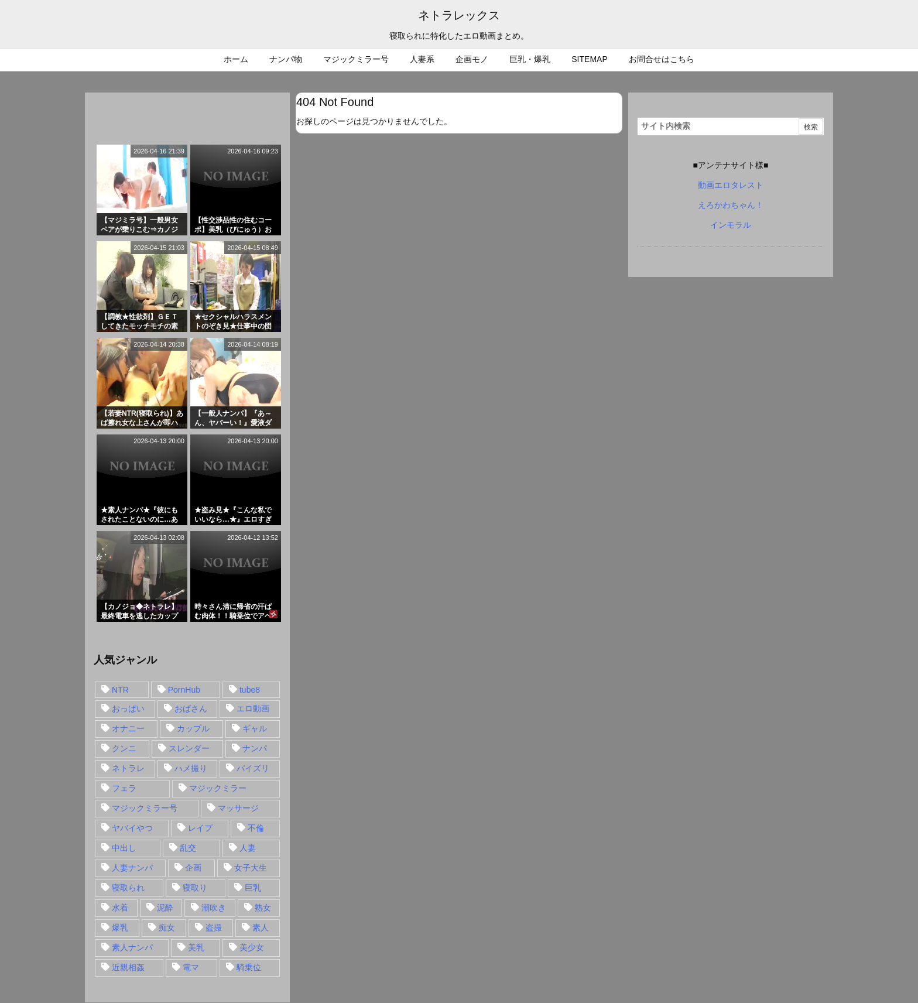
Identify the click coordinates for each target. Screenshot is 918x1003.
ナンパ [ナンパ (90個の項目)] (254, 748)
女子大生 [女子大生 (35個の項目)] (250, 867)
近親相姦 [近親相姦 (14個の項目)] (128, 967)
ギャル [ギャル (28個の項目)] (254, 728)
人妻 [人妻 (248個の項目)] (247, 848)
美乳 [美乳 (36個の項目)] (196, 947)
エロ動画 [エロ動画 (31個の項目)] (253, 708)
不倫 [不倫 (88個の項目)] (256, 828)
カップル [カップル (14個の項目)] (193, 728)
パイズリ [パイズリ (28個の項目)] (253, 768)
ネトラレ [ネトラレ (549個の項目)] (128, 768)
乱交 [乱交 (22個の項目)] (188, 848)
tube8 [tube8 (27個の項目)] (249, 689)
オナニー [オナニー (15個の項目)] (128, 728)
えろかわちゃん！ (730, 205)
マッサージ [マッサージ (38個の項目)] (238, 808)
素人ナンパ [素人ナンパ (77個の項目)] (132, 947)
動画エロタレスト (730, 185)
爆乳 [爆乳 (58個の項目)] (120, 927)
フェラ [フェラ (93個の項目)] (124, 788)
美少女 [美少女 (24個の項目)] (251, 947)
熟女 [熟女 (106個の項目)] (263, 907)
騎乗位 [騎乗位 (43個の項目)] (249, 967)
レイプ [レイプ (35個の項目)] (200, 828)
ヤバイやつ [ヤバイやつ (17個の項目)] (132, 828)
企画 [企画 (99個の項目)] (193, 867)
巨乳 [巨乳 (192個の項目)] (253, 887)
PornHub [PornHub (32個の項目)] (184, 689)
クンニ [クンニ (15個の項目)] (124, 748)
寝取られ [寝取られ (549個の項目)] (128, 887)
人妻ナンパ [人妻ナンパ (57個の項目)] (132, 867)
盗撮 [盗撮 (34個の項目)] (213, 927)
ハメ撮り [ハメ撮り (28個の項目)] (190, 768)
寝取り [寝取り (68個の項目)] (195, 887)
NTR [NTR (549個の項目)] (120, 689)
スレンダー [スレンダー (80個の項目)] (189, 748)
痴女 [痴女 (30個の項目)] (167, 927)
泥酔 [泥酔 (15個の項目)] (165, 907)
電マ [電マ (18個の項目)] (191, 967)
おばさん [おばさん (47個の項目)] (190, 708)
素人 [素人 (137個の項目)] (260, 927)
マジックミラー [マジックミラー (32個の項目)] (217, 788)
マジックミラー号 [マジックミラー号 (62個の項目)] (144, 808)
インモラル (730, 225)
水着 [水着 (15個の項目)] (120, 907)
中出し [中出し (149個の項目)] (124, 848)
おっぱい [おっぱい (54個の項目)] (128, 708)
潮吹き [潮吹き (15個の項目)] (213, 907)
